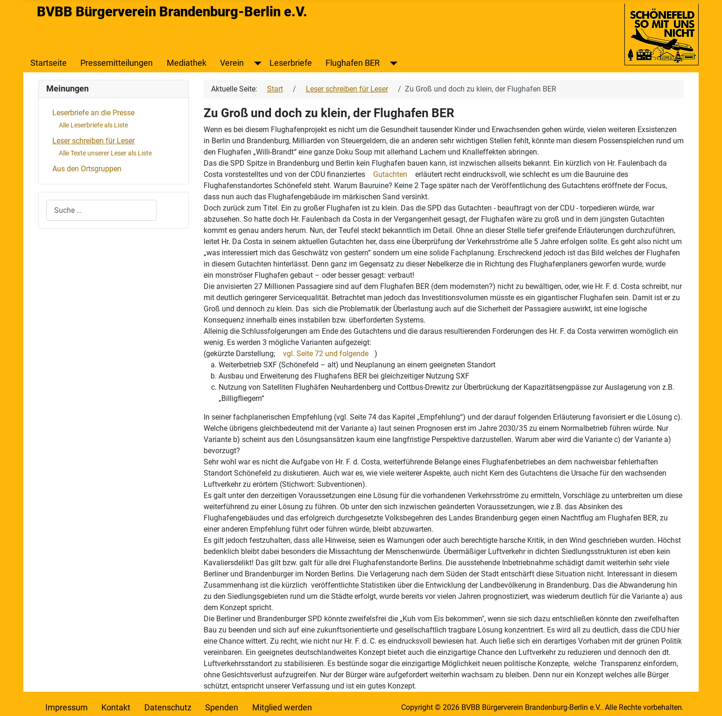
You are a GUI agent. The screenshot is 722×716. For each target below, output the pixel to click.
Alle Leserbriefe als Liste (93, 125)
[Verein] (256, 63)
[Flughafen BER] (391, 63)
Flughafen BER (353, 63)
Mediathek (186, 63)
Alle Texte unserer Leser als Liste (105, 153)
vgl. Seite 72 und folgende (325, 353)
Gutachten (390, 174)
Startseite (48, 63)
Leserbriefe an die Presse (93, 112)
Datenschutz (167, 707)
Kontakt (115, 707)
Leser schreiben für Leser (93, 140)
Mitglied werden (282, 707)
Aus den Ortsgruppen (86, 168)
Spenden (221, 707)
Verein (232, 63)
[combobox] (101, 210)
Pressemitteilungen (116, 63)
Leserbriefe (290, 63)
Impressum (66, 707)
